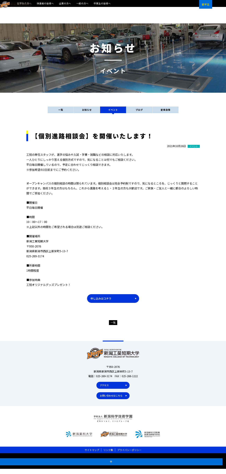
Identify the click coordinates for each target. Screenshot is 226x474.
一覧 (60, 112)
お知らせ (86, 112)
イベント (113, 112)
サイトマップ (92, 455)
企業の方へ (65, 3)
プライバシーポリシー (129, 455)
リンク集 (108, 455)
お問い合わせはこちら (110, 399)
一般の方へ (82, 3)
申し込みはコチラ (102, 301)
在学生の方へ (24, 3)
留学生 (206, 4)
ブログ (139, 112)
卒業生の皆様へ (102, 3)
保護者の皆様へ (45, 3)
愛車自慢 (165, 112)
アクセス (102, 389)
